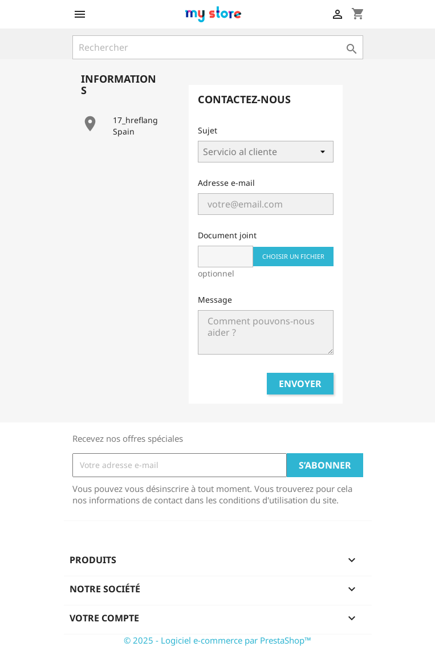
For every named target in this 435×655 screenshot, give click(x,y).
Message (215, 299)
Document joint (227, 235)
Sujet (207, 130)
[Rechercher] (217, 47)
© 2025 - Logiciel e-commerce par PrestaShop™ (217, 640)
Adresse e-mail (226, 182)
